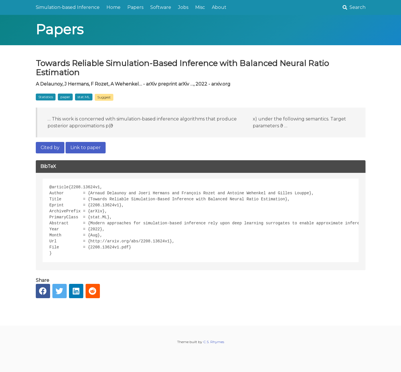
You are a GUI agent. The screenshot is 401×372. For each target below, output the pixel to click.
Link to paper (85, 147)
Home (113, 7)
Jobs (183, 7)
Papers (135, 7)
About (219, 7)
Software (160, 7)
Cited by (50, 147)
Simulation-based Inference (68, 7)
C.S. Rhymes (213, 342)
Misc (200, 7)
